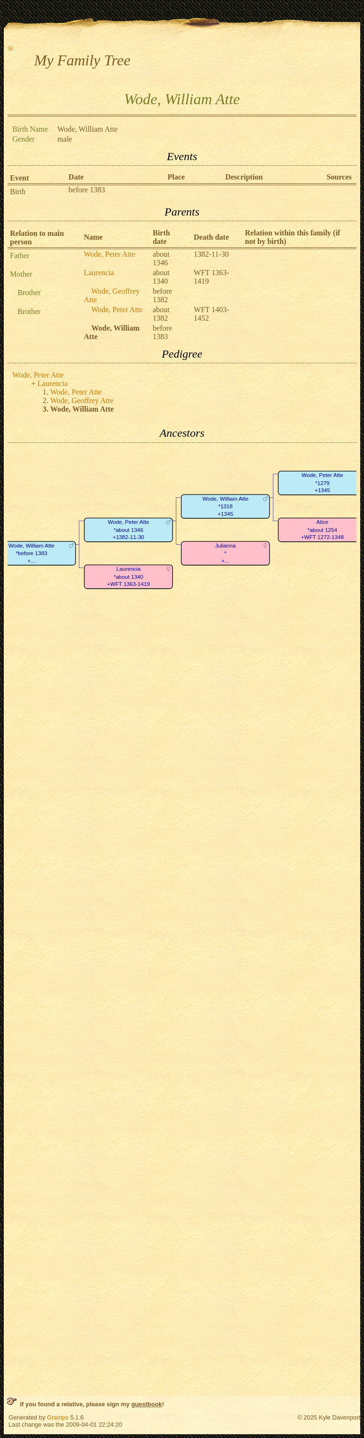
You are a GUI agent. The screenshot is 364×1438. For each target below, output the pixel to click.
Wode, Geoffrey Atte (81, 400)
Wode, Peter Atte (109, 254)
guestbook (146, 1404)
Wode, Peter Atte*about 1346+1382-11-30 (128, 529)
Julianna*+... (225, 553)
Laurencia (99, 273)
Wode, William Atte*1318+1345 (225, 506)
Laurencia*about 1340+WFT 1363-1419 (128, 576)
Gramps (58, 1417)
